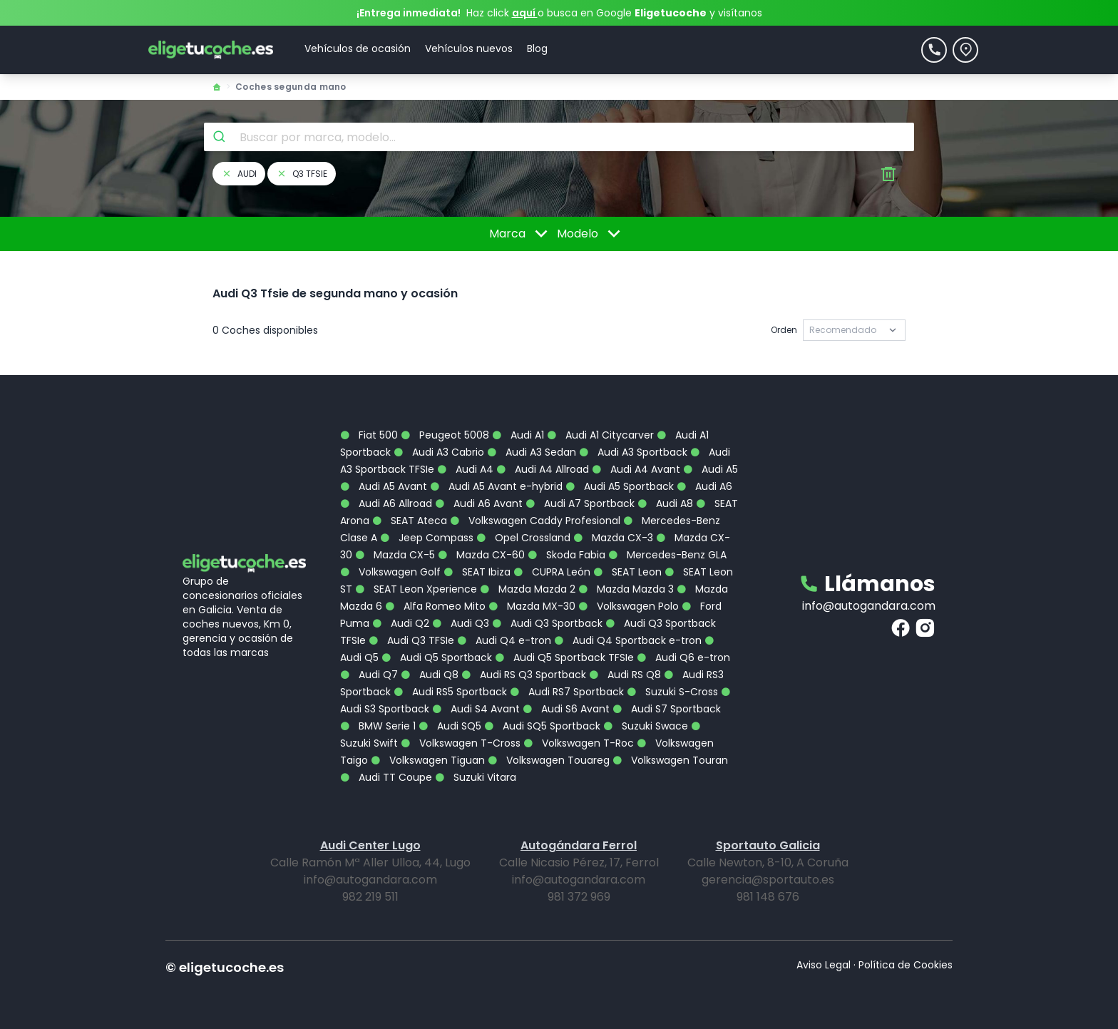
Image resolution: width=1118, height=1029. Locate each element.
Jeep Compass (426, 538)
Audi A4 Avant (636, 469)
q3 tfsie (301, 174)
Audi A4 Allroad (542, 469)
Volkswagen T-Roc (578, 743)
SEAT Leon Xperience (416, 589)
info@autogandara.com (868, 606)
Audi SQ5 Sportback (542, 726)
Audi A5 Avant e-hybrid (496, 486)
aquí (525, 13)
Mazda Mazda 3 (626, 589)
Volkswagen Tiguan (428, 760)
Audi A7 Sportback (580, 503)
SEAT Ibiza (477, 572)
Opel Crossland (523, 538)
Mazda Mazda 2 (527, 589)
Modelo (591, 233)
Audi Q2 (400, 623)
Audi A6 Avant (479, 503)
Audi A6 (704, 486)
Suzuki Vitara (475, 777)
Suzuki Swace (645, 726)
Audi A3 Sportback (633, 452)
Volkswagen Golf (390, 572)
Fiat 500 (369, 435)
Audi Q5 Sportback (436, 657)
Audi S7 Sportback (666, 709)
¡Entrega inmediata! (409, 13)
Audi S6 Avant (566, 709)
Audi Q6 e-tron (683, 657)
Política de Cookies (905, 965)
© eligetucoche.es (224, 967)
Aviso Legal (823, 965)
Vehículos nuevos (469, 48)
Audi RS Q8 (625, 674)
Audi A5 (710, 469)
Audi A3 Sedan (531, 452)
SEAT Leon (627, 572)
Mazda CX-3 (613, 538)
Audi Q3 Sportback (547, 623)
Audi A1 (518, 435)
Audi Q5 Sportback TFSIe (564, 657)
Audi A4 (465, 469)
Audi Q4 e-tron (504, 640)
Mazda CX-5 (395, 555)
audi (239, 174)
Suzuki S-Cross (672, 692)
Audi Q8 (429, 674)
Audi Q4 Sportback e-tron (628, 640)
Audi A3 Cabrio (439, 452)
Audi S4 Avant (476, 709)
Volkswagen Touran (670, 760)
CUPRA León (551, 572)
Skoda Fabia (566, 555)
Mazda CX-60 (481, 555)
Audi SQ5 (450, 726)
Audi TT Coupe (386, 777)
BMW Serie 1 (378, 726)
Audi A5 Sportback (619, 486)
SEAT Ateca (409, 520)
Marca (521, 233)
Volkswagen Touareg (549, 760)
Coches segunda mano (291, 87)
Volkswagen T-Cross (460, 743)
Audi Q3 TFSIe (411, 640)
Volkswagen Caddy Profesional (535, 520)
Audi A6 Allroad (386, 503)
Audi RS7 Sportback (567, 692)
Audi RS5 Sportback (450, 692)
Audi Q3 (460, 623)
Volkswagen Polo (628, 606)
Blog (537, 48)
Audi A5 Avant (383, 486)
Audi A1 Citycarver (600, 435)
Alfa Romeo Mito (435, 606)
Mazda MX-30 (531, 606)
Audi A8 (665, 503)
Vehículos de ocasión (357, 48)
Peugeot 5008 (445, 435)
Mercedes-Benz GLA (667, 555)
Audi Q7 (369, 674)
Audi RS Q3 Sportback (523, 674)
